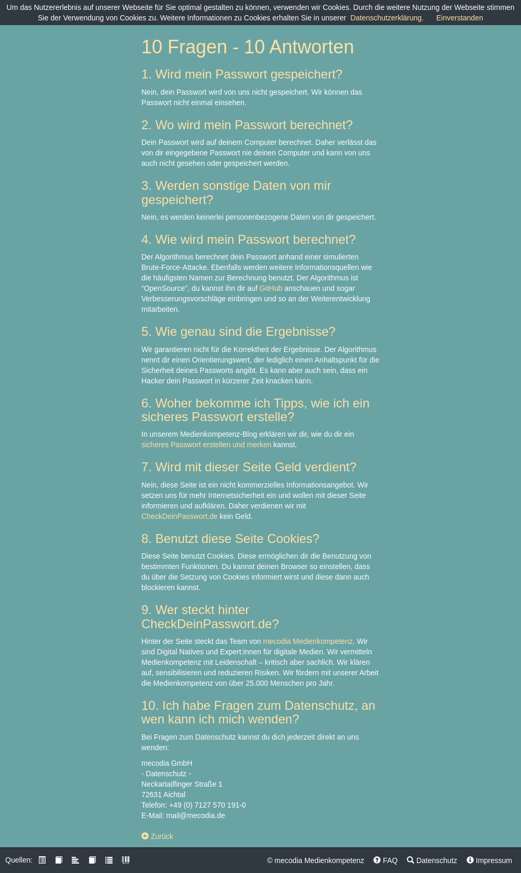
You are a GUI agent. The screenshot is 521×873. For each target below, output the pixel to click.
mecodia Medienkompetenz (307, 641)
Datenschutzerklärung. (387, 18)
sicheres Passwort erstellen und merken (206, 444)
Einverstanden (459, 18)
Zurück (157, 836)
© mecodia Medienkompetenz (315, 860)
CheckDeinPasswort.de (179, 516)
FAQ (385, 860)
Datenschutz (432, 860)
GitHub (271, 288)
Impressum (489, 860)
